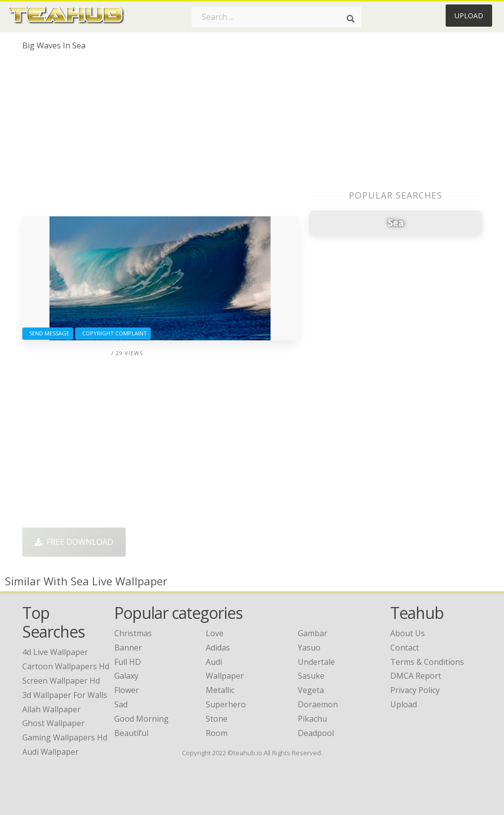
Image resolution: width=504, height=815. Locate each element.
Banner (128, 647)
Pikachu (312, 718)
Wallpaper (225, 675)
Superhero (226, 704)
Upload (469, 15)
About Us (407, 633)
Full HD (127, 661)
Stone (217, 718)
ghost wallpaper (53, 723)
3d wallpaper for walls (64, 695)
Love (215, 633)
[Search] (351, 18)
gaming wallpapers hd (64, 737)
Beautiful (131, 733)
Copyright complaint (113, 333)
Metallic (220, 690)
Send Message (47, 333)
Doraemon (318, 704)
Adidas (218, 647)
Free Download (74, 541)
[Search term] (276, 17)
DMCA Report (415, 675)
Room (217, 733)
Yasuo (309, 647)
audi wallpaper (50, 751)
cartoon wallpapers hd (65, 666)
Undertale (316, 661)
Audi (214, 661)
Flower (126, 690)
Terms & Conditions (427, 661)
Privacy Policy (415, 690)
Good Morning (141, 718)
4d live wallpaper (55, 652)
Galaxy (126, 675)
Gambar (312, 633)
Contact (404, 647)
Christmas (133, 633)
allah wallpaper (51, 709)
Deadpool (316, 733)
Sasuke (311, 675)
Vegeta (311, 690)
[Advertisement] (160, 137)
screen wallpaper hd (61, 680)
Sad (121, 704)
